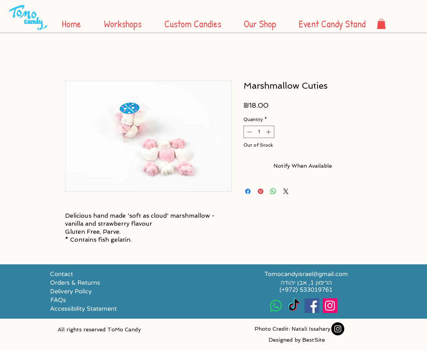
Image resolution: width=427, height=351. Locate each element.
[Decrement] (249, 132)
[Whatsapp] (276, 305)
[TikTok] (294, 305)
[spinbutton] (259, 132)
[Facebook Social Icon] (312, 305)
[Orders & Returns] (75, 282)
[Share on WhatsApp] (273, 191)
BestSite (313, 340)
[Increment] (269, 132)
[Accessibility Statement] (83, 308)
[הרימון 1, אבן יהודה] (306, 282)
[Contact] (61, 274)
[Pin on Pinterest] (261, 191)
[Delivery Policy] (79, 291)
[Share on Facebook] (248, 191)
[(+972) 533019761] (306, 289)
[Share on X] (286, 191)
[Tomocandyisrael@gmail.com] (306, 274)
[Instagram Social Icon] (330, 305)
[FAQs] (58, 300)
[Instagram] (337, 328)
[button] (381, 24)
